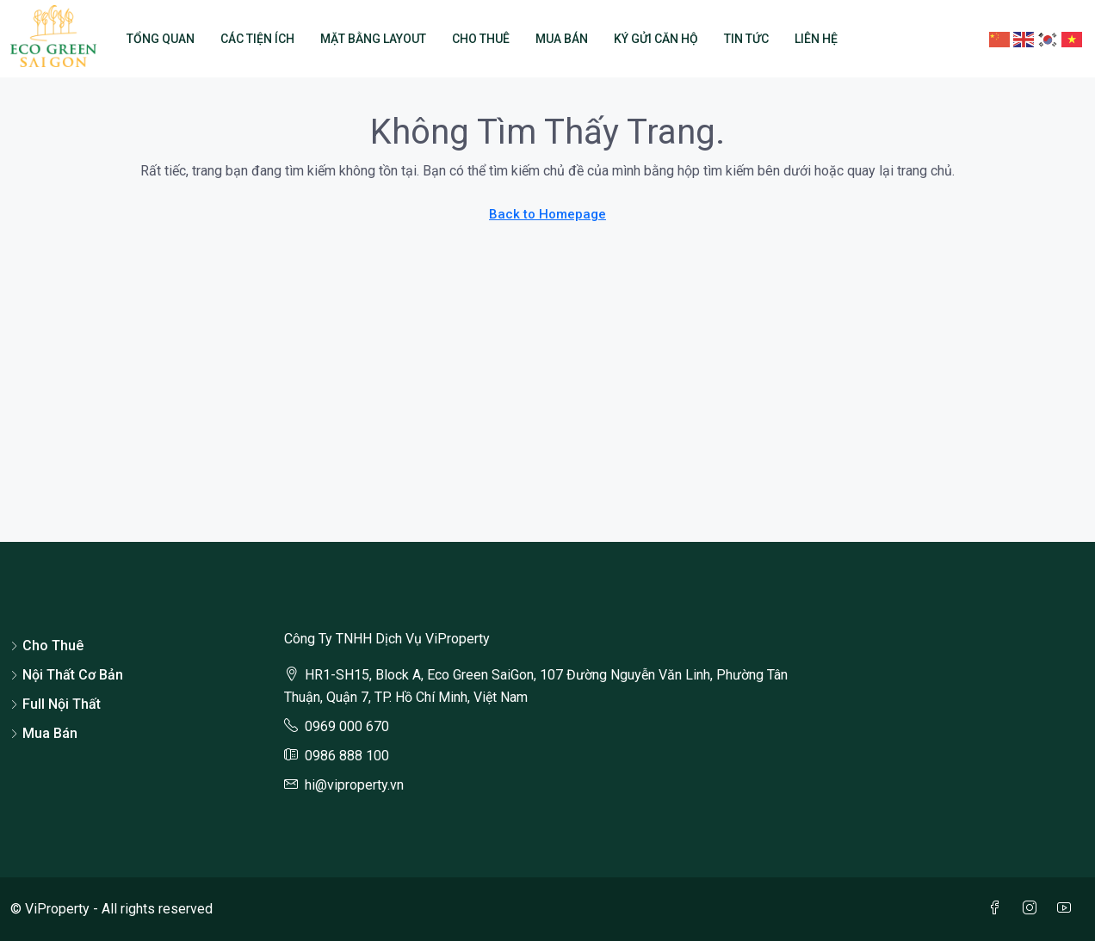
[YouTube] (1067, 909)
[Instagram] (1033, 909)
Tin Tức (746, 39)
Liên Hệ (816, 39)
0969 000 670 (347, 726)
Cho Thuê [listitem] (47, 645)
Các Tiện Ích (257, 39)
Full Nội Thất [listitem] (55, 704)
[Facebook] (998, 909)
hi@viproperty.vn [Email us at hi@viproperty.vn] (354, 785)
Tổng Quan (161, 39)
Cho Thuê (481, 39)
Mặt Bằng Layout (373, 39)
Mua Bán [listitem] (43, 733)
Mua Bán (561, 39)
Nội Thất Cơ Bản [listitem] (66, 675)
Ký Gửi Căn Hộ (656, 39)
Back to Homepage (547, 214)
